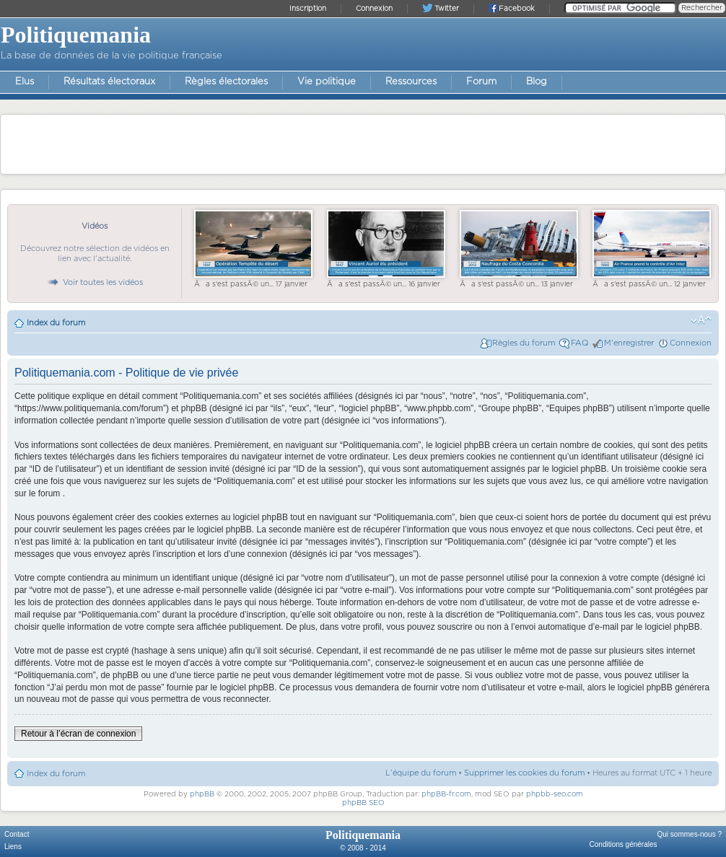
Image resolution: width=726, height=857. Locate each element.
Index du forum (56, 323)
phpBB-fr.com (446, 794)
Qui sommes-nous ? (689, 834)
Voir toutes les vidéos (94, 282)
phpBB (202, 794)
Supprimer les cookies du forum (524, 773)
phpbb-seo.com (554, 794)
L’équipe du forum (420, 773)
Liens (13, 847)
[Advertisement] (363, 143)
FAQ (579, 343)
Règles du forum (523, 343)
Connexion (691, 343)
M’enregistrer (629, 343)
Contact (16, 834)
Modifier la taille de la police (701, 320)
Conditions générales (623, 844)
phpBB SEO (363, 803)
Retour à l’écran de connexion (78, 734)
